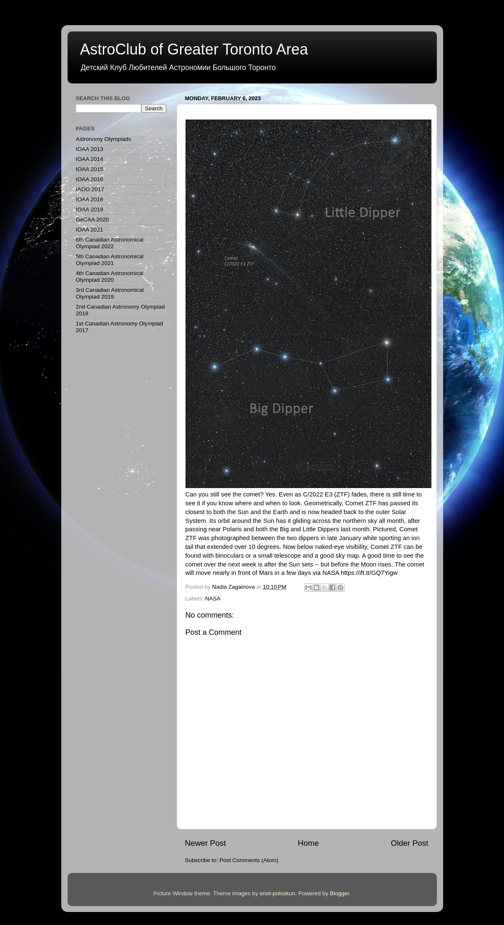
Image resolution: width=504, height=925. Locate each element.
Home (308, 843)
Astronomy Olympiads (103, 139)
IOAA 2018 (89, 199)
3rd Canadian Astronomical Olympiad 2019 (110, 293)
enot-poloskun (277, 893)
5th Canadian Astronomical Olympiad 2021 (110, 259)
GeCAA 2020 (92, 219)
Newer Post (205, 843)
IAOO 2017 (90, 189)
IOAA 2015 (89, 169)
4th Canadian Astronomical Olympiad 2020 (110, 276)
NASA (213, 598)
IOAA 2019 (89, 209)
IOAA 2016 (89, 179)
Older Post (409, 843)
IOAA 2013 (89, 149)
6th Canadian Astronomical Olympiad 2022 (110, 242)
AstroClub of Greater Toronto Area (194, 49)
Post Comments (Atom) (248, 860)
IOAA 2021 (89, 229)
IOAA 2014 (89, 159)
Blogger (339, 893)
